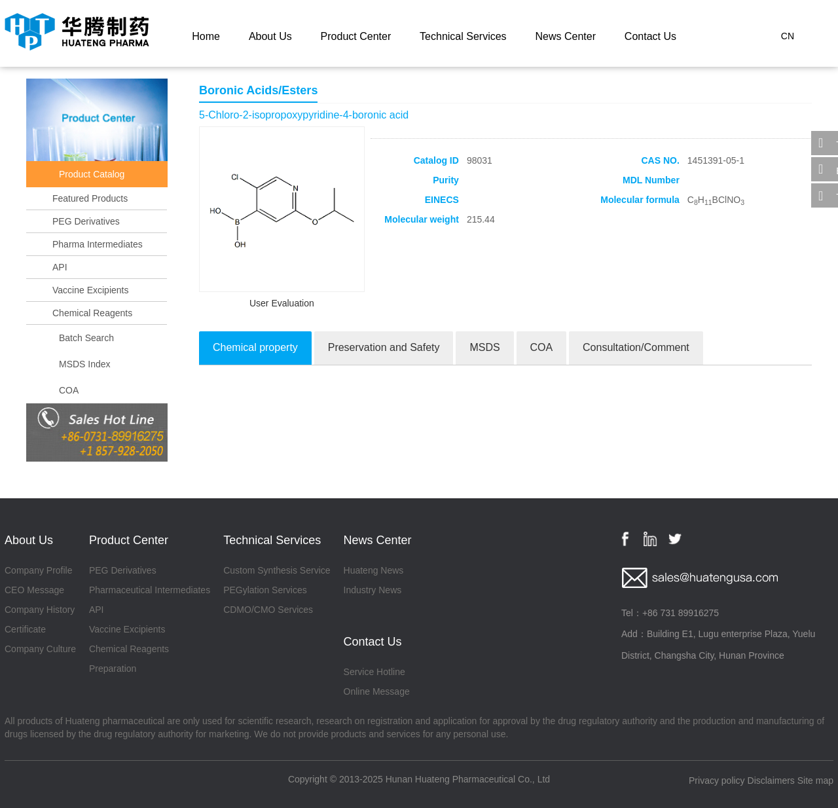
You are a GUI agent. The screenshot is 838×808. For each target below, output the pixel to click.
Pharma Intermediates (97, 244)
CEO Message (34, 590)
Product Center (356, 36)
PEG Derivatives (86, 221)
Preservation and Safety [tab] (384, 347)
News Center (565, 36)
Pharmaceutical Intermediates (149, 590)
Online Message (377, 691)
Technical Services (463, 36)
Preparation (112, 668)
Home (206, 36)
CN (787, 36)
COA (69, 390)
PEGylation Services (265, 590)
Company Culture (40, 649)
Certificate (25, 629)
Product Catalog (91, 174)
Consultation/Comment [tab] (636, 347)
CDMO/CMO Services (268, 609)
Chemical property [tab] (255, 347)
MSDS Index (85, 364)
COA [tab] (541, 347)
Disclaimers (771, 780)
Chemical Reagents (92, 313)
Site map (815, 780)
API (59, 267)
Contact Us (650, 36)
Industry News (373, 590)
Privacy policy (717, 780)
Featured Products (90, 198)
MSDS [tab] (484, 347)
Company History (40, 609)
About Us (270, 36)
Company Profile (39, 570)
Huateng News (374, 570)
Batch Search (86, 338)
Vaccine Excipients (90, 290)
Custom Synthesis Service (276, 570)
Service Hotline (374, 672)
